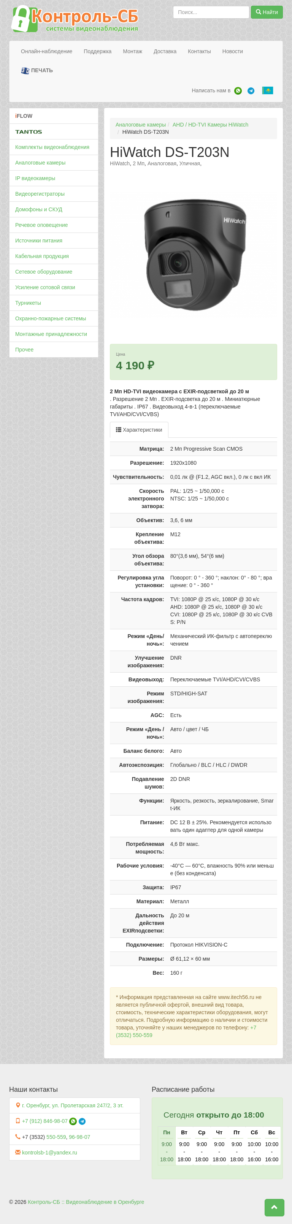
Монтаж (132, 51)
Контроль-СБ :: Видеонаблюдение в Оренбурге (86, 1202)
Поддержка (97, 51)
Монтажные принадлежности (51, 334)
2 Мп (138, 163)
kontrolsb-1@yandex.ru (49, 1153)
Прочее (24, 350)
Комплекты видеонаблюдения (52, 147)
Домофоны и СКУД (38, 209)
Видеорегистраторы (40, 194)
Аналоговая (162, 163)
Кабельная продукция (42, 256)
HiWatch (120, 163)
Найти (267, 12)
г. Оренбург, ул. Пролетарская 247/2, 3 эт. (73, 1105)
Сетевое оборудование (43, 272)
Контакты (199, 51)
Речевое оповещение (41, 225)
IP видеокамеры (35, 178)
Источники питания (38, 241)
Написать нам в (211, 90)
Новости (232, 51)
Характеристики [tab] (139, 430)
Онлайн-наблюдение (46, 51)
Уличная (189, 163)
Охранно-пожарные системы (50, 318)
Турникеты (28, 303)
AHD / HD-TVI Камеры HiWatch (210, 125)
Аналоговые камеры (40, 163)
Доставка (165, 51)
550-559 (56, 1137)
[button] (274, 1207)
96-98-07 (79, 1137)
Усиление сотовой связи (45, 287)
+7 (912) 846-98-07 (45, 1121)
